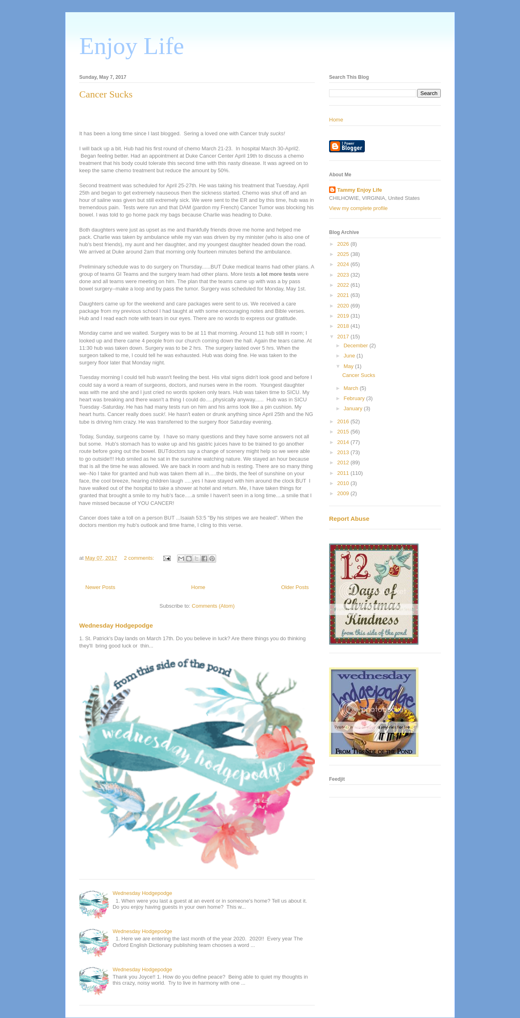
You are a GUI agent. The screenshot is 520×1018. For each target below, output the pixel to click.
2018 (344, 326)
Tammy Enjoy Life (359, 190)
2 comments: (140, 558)
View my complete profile (358, 208)
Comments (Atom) (213, 606)
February (355, 398)
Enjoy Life (131, 45)
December (357, 345)
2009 (344, 493)
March (352, 388)
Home (198, 587)
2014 (344, 442)
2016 (344, 421)
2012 (344, 462)
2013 (344, 452)
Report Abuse (349, 518)
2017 (344, 337)
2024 (344, 264)
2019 (344, 316)
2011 (344, 473)
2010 (344, 483)
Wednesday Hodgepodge (116, 625)
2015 (344, 432)
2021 (344, 295)
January (354, 408)
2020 (344, 306)
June (350, 356)
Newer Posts (100, 587)
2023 (344, 275)
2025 (344, 254)
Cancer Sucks (105, 94)
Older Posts (295, 587)
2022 (344, 285)
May (349, 366)
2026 (344, 244)
